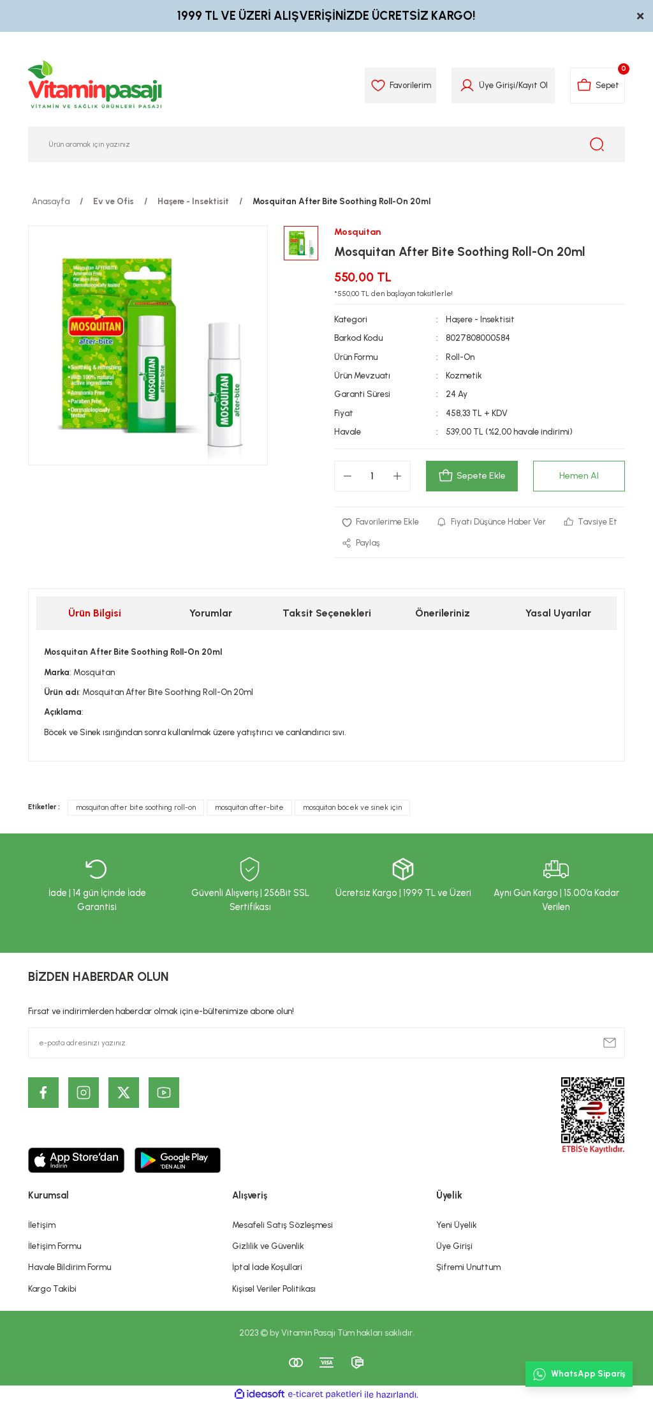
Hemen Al (579, 476)
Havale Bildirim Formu (69, 1267)
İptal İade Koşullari (267, 1267)
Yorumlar (210, 614)
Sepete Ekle (471, 476)
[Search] (326, 144)
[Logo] (95, 85)
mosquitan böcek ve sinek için (352, 807)
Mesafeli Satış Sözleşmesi (282, 1225)
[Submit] (609, 1043)
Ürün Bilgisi (94, 614)
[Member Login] (466, 85)
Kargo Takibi (52, 1288)
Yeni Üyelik (456, 1225)
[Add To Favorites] (381, 522)
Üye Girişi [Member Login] (496, 85)
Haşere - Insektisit (480, 319)
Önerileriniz (442, 614)
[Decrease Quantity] (347, 476)
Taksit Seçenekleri (326, 614)
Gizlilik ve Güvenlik (268, 1246)
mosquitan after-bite (249, 807)
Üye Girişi (454, 1246)
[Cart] (597, 85)
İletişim (41, 1225)
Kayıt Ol (532, 85)
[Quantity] (372, 476)
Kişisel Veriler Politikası (274, 1288)
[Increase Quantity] (397, 476)
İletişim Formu (54, 1246)
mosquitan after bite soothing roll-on (136, 807)
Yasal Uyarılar (558, 614)
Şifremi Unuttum (468, 1267)
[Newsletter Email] (326, 1043)
